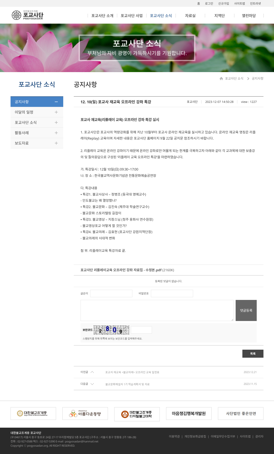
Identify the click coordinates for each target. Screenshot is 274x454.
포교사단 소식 (26, 122)
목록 (253, 354)
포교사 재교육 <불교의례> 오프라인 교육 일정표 (132, 372)
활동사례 (22, 132)
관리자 (259, 436)
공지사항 (22, 101)
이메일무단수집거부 (223, 436)
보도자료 (22, 143)
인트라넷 (255, 3)
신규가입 (223, 3)
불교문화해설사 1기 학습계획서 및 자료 (127, 384)
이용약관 (174, 436)
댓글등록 (246, 310)
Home (222, 78)
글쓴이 (84, 293)
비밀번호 (144, 293)
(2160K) (127, 270)
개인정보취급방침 (195, 436)
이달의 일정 (24, 112)
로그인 (209, 3)
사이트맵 (239, 3)
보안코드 (88, 330)
